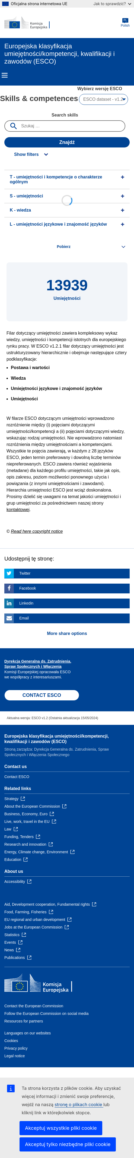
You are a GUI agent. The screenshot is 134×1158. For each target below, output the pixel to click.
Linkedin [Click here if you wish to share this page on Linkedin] (26, 603)
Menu (4, 75)
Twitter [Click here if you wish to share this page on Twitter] (24, 573)
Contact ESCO (16, 777)
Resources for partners (23, 1021)
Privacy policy (16, 1048)
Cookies (11, 1041)
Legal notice (14, 1056)
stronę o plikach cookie (79, 1104)
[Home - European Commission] (30, 22)
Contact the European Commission (33, 1006)
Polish (125, 22)
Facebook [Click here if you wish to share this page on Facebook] (27, 588)
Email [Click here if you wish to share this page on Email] (24, 618)
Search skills (65, 115)
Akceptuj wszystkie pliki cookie (61, 1128)
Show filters (26, 154)
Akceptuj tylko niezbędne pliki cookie (67, 1144)
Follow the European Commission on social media (46, 1013)
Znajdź (67, 142)
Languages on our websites (27, 1033)
